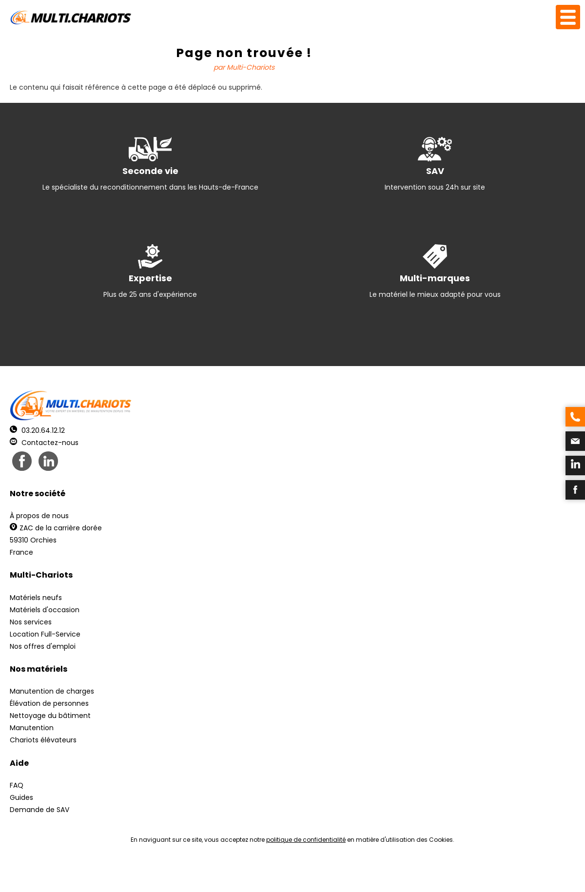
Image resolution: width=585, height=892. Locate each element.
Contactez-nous (44, 442)
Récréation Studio (367, 873)
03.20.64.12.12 (37, 430)
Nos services (31, 622)
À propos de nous (39, 516)
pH (441, 873)
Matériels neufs (36, 597)
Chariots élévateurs (43, 740)
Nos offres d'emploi (43, 646)
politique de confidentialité (306, 839)
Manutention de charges (52, 691)
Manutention (32, 728)
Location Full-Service (45, 634)
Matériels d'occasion (44, 610)
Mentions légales (290, 873)
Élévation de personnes (49, 703)
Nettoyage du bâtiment (50, 715)
